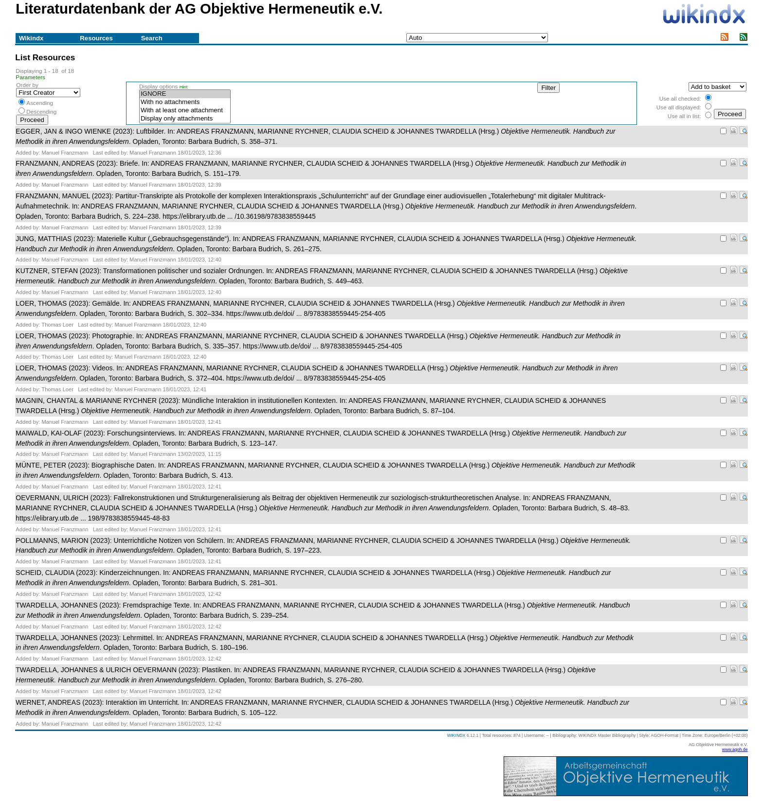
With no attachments (185, 102)
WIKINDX (456, 735)
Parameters (30, 77)
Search (152, 38)
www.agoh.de (735, 749)
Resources (96, 38)
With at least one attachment (185, 110)
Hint (184, 87)
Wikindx (31, 38)
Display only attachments (185, 119)
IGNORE (185, 94)
